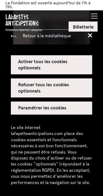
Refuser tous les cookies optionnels (43, 87)
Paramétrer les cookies (42, 107)
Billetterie (83, 26)
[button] (94, 14)
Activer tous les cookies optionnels (43, 64)
